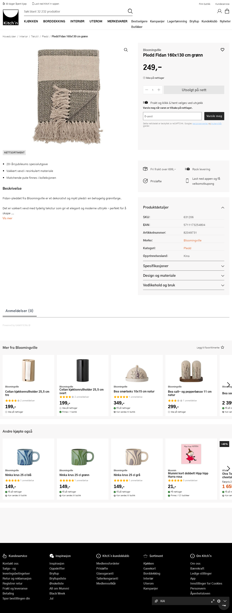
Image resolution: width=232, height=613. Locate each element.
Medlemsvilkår (106, 583)
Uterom (148, 583)
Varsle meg (214, 116)
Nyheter (225, 21)
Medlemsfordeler (107, 563)
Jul (51, 598)
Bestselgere (139, 21)
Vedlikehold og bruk (159, 285)
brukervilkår (216, 123)
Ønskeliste (56, 583)
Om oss (195, 563)
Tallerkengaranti (107, 578)
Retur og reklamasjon (17, 578)
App (192, 578)
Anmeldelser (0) (20, 310)
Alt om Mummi (59, 588)
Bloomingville (152, 50)
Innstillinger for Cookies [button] (206, 583)
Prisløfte (156, 181)
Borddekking (151, 573)
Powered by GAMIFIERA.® (16, 325)
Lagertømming (177, 21)
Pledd (45, 36)
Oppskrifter (57, 568)
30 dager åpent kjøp (15, 3)
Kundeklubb (209, 21)
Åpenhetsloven (200, 593)
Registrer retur (13, 583)
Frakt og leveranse (15, 588)
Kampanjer (157, 21)
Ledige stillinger (201, 573)
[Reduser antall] (146, 90)
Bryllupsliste (57, 578)
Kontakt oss (10, 563)
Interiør (23, 36)
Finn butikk (204, 4)
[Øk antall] (159, 90)
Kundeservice (222, 4)
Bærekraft (197, 568)
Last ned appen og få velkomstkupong (206, 181)
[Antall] (153, 90)
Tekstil (35, 36)
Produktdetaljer (156, 207)
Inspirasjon (56, 563)
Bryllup (194, 21)
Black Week (57, 593)
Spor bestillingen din (16, 598)
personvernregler (200, 123)
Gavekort (149, 568)
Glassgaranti (105, 573)
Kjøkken (148, 563)
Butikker (136, 27)
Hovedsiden (9, 36)
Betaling (8, 593)
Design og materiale (159, 275)
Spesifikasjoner (155, 265)
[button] (222, 49)
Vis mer (7, 218)
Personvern (198, 588)
